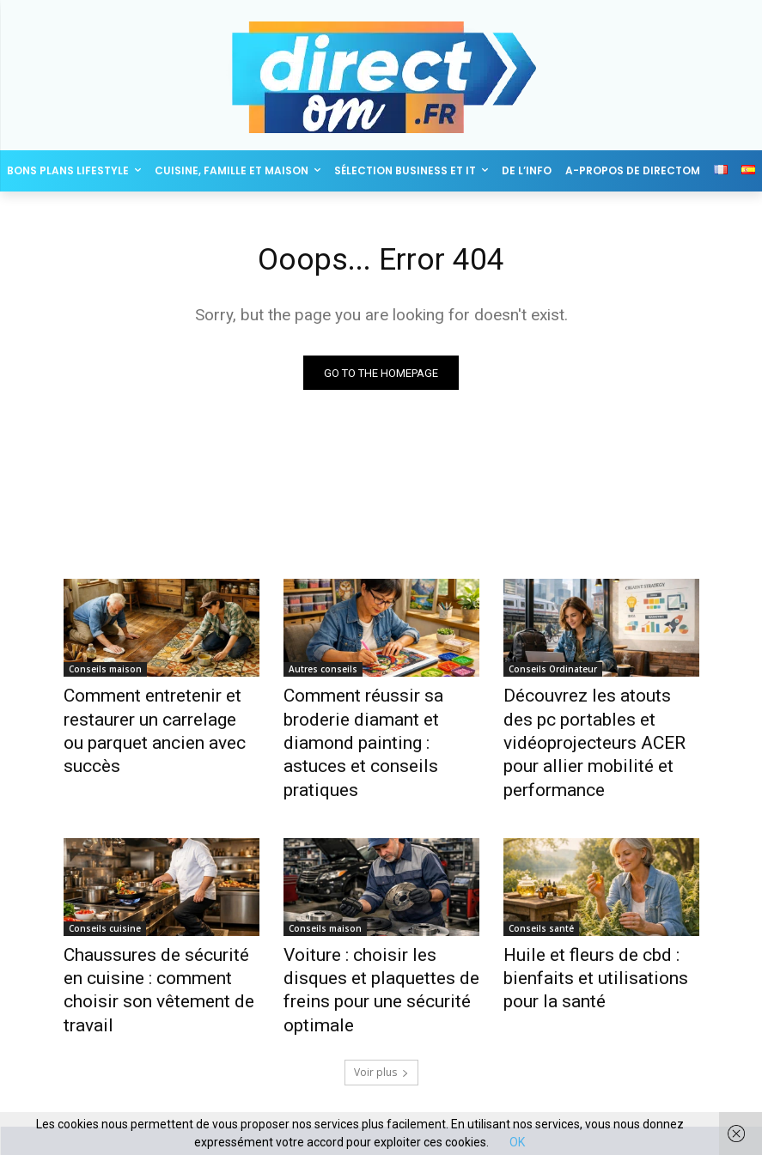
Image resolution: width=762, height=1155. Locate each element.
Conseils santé (541, 890)
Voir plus (381, 997)
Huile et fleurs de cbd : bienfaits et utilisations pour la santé (600, 934)
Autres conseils (323, 672)
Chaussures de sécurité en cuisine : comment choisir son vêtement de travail (160, 934)
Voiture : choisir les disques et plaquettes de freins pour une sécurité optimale (381, 934)
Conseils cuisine (105, 890)
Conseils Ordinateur (553, 672)
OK (517, 1142)
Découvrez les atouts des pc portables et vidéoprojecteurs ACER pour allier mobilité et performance (598, 726)
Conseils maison (105, 672)
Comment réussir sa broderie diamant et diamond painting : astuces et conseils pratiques (379, 716)
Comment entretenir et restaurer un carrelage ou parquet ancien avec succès (153, 716)
